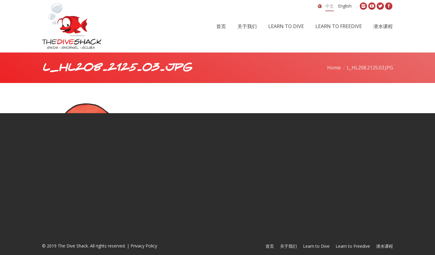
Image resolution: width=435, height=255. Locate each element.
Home (334, 67)
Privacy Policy (143, 246)
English (345, 6)
